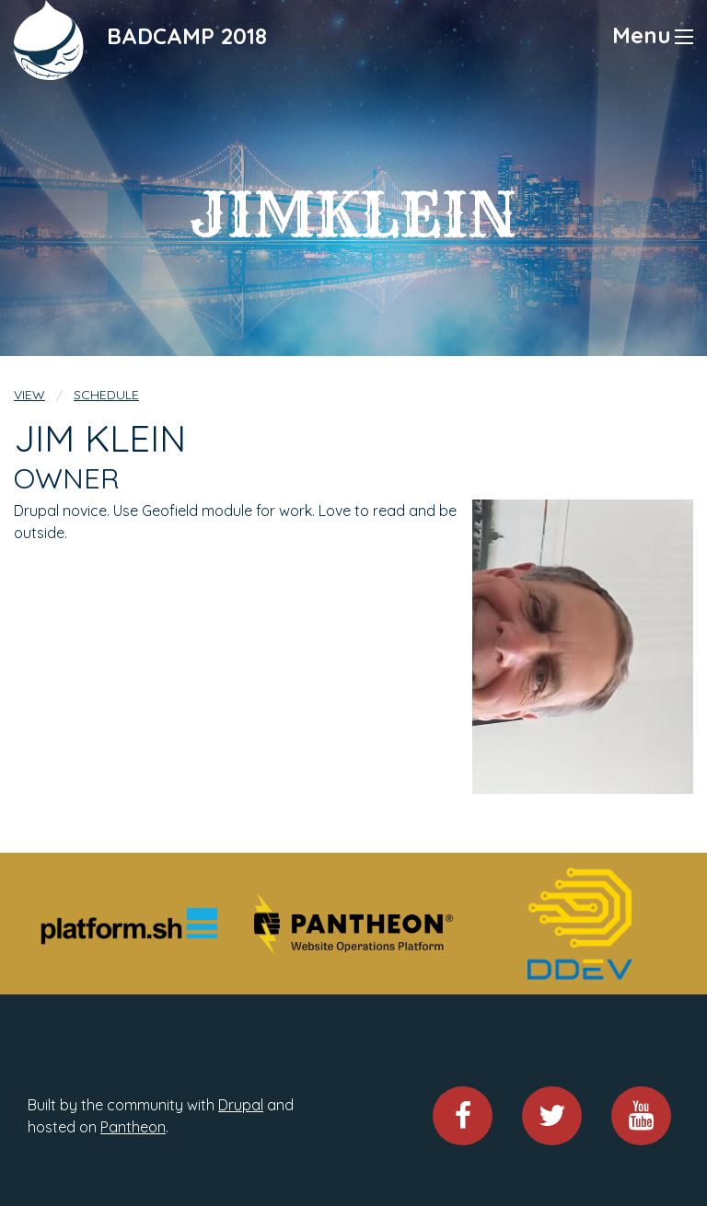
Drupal (240, 1105)
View (29, 394)
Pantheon (133, 1127)
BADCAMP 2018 (187, 36)
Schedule (106, 394)
